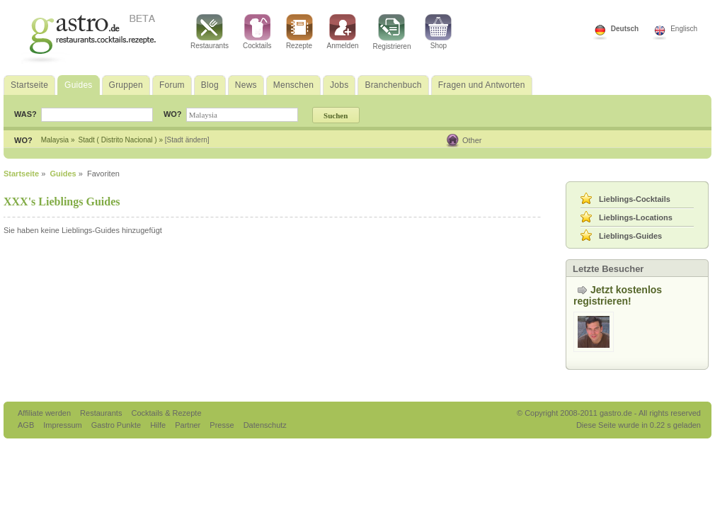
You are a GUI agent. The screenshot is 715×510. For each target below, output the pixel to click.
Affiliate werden (45, 413)
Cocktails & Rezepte (166, 413)
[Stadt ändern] (187, 140)
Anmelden (343, 32)
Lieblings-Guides (630, 236)
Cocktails (257, 32)
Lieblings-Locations (636, 217)
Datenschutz (265, 425)
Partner (188, 425)
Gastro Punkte (117, 425)
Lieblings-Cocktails (634, 199)
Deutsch (625, 29)
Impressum (63, 425)
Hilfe (159, 425)
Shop (438, 32)
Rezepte (299, 32)
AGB (27, 425)
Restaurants (209, 32)
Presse (222, 425)
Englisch (683, 29)
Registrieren (392, 32)
